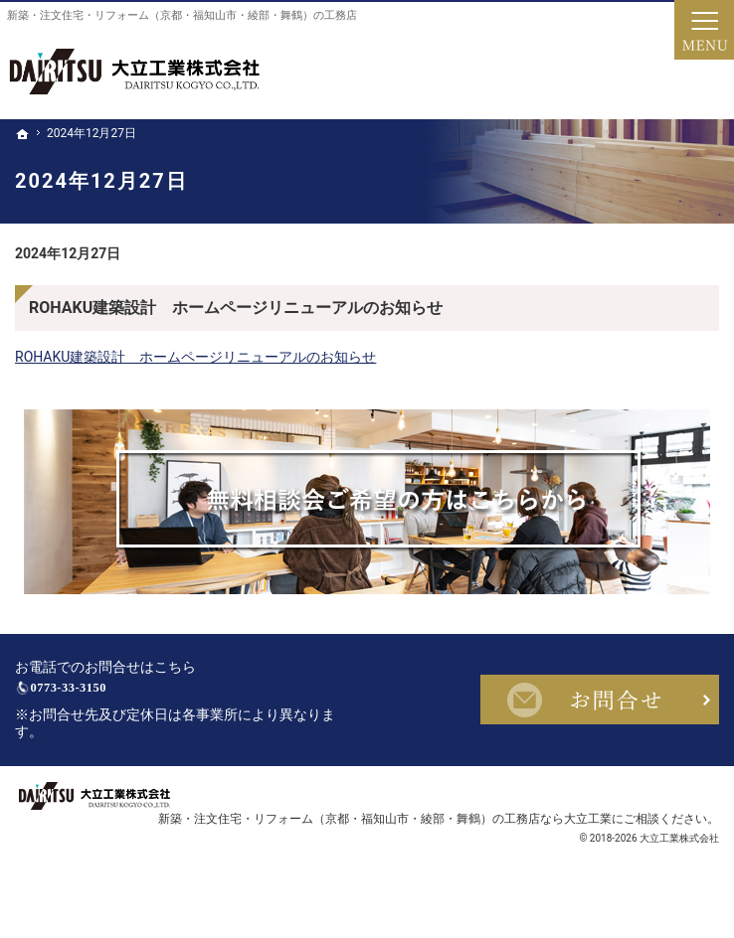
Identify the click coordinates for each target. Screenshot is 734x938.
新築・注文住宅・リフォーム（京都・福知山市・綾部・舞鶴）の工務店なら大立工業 (385, 843)
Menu (704, 30)
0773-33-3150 (155, 700)
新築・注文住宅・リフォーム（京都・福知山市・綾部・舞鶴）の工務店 (182, 15)
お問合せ (599, 712)
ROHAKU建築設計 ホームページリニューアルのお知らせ (236, 307)
